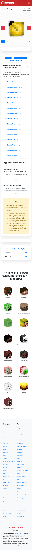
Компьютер (20, 455)
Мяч (4, 479)
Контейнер (20, 498)
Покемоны (8, 58)
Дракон (5, 488)
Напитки (19, 461)
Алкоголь (5, 464)
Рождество (20, 443)
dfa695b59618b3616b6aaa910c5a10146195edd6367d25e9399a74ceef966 (16, 174)
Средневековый (7, 501)
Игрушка (19, 449)
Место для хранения (22, 446)
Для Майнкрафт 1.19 (12, 98)
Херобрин (24, 297)
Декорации (6, 437)
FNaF (18, 431)
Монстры (5, 446)
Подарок (19, 452)
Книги (4, 473)
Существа (5, 443)
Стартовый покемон (16, 60)
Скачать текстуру (16, 249)
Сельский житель (7, 495)
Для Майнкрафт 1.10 (12, 145)
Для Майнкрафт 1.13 (12, 129)
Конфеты (19, 501)
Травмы (5, 516)
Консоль (19, 473)
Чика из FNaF (24, 329)
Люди (4, 434)
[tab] (3, 41)
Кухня (4, 470)
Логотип (5, 467)
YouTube (19, 440)
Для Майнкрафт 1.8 (12, 155)
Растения (5, 440)
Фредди (8, 297)
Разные (4, 449)
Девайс (19, 437)
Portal (18, 458)
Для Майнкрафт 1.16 (12, 113)
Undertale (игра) (21, 495)
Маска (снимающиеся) (9, 461)
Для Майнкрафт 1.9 (12, 150)
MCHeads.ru (16, 528)
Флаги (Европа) (21, 476)
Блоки (4, 455)
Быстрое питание (7, 504)
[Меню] (29, 3)
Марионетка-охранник (24, 345)
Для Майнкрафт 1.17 (12, 108)
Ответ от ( (12, 185)
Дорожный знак (21, 482)
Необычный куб (7, 507)
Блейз (24, 392)
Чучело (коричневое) (24, 313)
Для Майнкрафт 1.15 (12, 119)
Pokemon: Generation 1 (21, 58)
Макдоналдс (20, 464)
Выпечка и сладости (8, 513)
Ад (18, 479)
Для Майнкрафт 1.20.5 (13, 87)
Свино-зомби (8, 376)
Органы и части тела (22, 470)
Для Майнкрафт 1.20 (12, 92)
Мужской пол (20, 485)
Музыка (5, 510)
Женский (5, 498)
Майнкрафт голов (19, 533)
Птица (19, 513)
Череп (19, 467)
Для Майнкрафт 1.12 (12, 134)
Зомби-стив (8, 345)
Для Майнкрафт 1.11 (12, 140)
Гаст (8, 392)
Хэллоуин (5, 485)
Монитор (19, 434)
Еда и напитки (6, 431)
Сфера (19, 428)
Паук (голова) (24, 360)
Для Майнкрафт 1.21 (12, 82)
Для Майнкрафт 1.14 (12, 124)
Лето (18, 504)
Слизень (8, 329)
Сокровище (6, 476)
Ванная (19, 507)
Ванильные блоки (7, 492)
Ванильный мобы (7, 482)
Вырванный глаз (24, 376)
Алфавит (5, 428)
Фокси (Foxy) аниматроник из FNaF (8, 361)
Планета (5, 458)
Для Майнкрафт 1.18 (12, 103)
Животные (5, 452)
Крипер (8, 313)
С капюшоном (21, 516)
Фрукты (19, 488)
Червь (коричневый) (8, 408)
